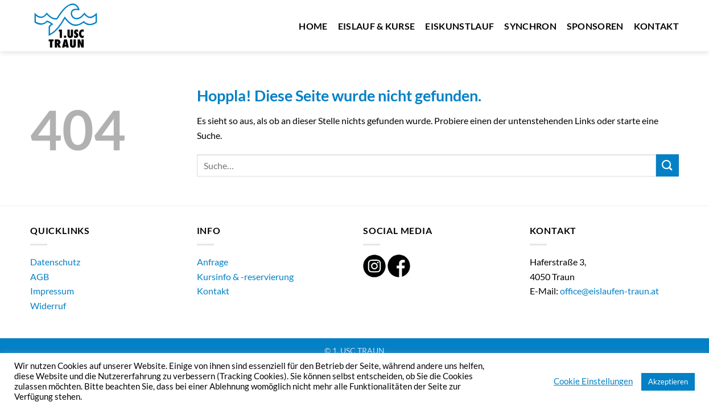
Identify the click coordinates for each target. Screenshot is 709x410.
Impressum (52, 290)
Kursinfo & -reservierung (245, 276)
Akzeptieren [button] (668, 381)
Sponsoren (595, 25)
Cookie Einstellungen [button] (593, 381)
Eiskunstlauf (459, 25)
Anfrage (212, 261)
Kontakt (656, 25)
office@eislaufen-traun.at (609, 290)
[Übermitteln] (667, 165)
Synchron (530, 25)
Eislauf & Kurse (376, 25)
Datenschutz (55, 261)
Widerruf (48, 305)
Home (313, 25)
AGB (39, 276)
